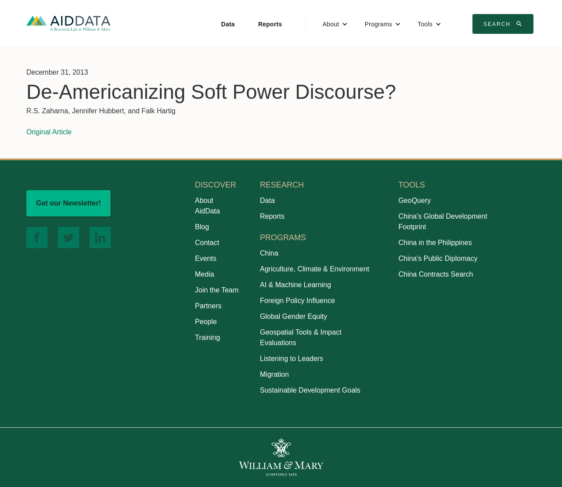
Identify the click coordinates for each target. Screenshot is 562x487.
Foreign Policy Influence (297, 300)
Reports (270, 24)
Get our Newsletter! (68, 203)
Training (207, 337)
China (269, 253)
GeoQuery (414, 200)
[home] (68, 23)
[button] (335, 24)
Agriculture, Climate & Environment (314, 269)
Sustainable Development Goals (310, 390)
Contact (207, 242)
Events (205, 258)
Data (228, 24)
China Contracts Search (435, 274)
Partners (208, 306)
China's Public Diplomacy (437, 258)
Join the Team (216, 290)
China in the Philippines (435, 242)
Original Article (49, 132)
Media (204, 274)
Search (504, 23)
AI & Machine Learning (295, 285)
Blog (202, 227)
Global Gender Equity (293, 316)
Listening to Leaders (291, 358)
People (206, 321)
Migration (274, 374)
